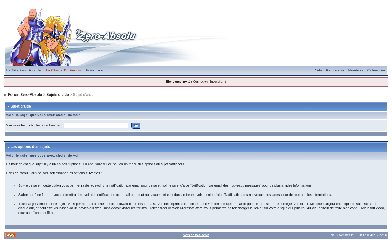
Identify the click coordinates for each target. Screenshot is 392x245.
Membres (356, 70)
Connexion (200, 81)
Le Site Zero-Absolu (23, 70)
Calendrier (377, 70)
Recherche (335, 70)
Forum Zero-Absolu (25, 95)
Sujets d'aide (57, 95)
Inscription (217, 81)
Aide (318, 70)
